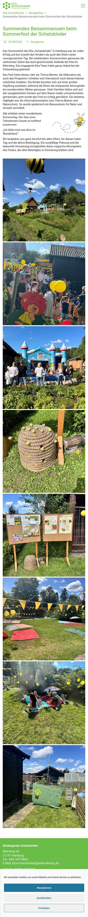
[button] (83, 5)
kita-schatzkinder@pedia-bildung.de (35, 863)
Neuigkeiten (37, 41)
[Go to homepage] (16, 5)
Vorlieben (44, 908)
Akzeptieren (44, 887)
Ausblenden (44, 898)
